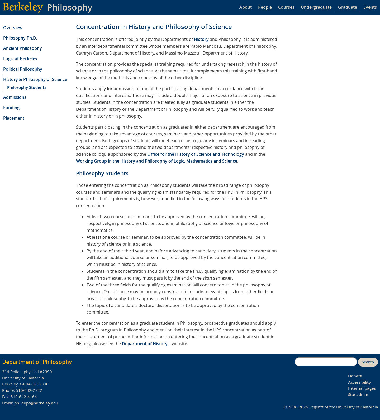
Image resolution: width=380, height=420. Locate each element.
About (245, 7)
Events (370, 7)
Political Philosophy (22, 69)
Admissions (14, 97)
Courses (286, 7)
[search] (326, 361)
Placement (13, 118)
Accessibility (359, 382)
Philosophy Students (26, 87)
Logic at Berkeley (20, 58)
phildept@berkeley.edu (36, 403)
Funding (11, 107)
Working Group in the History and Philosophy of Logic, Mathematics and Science (156, 161)
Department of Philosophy (37, 361)
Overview (12, 28)
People (265, 7)
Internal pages (362, 388)
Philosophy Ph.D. (20, 38)
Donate (355, 375)
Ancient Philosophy (22, 48)
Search (368, 361)
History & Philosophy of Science (35, 79)
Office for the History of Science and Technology (195, 154)
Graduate (347, 7)
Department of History (145, 343)
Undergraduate (316, 7)
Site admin (358, 394)
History (201, 39)
